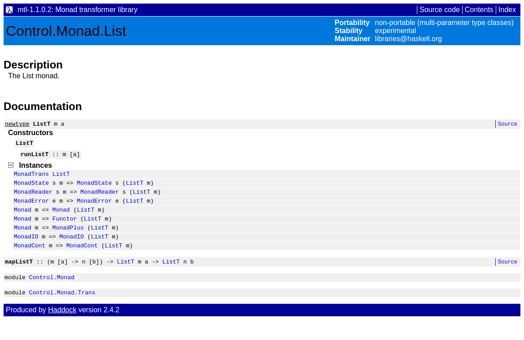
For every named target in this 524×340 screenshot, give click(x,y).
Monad (22, 220)
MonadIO (26, 251)
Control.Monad (51, 296)
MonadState (31, 189)
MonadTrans (31, 179)
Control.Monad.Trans (62, 312)
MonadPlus (68, 241)
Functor (64, 230)
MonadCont (29, 261)
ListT (61, 179)
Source (507, 125)
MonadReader (33, 200)
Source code (440, 9)
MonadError (31, 210)
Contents (479, 9)
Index (507, 9)
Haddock (62, 330)
